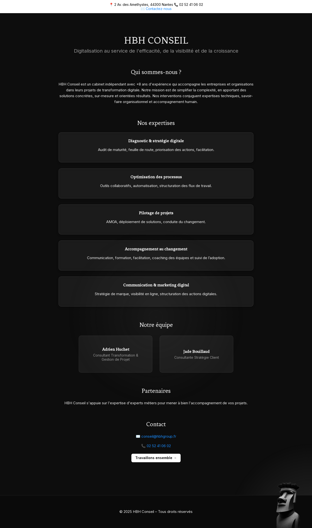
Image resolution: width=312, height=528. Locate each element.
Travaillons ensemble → (156, 458)
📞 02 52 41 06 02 (156, 445)
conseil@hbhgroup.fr (158, 436)
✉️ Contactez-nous (156, 9)
